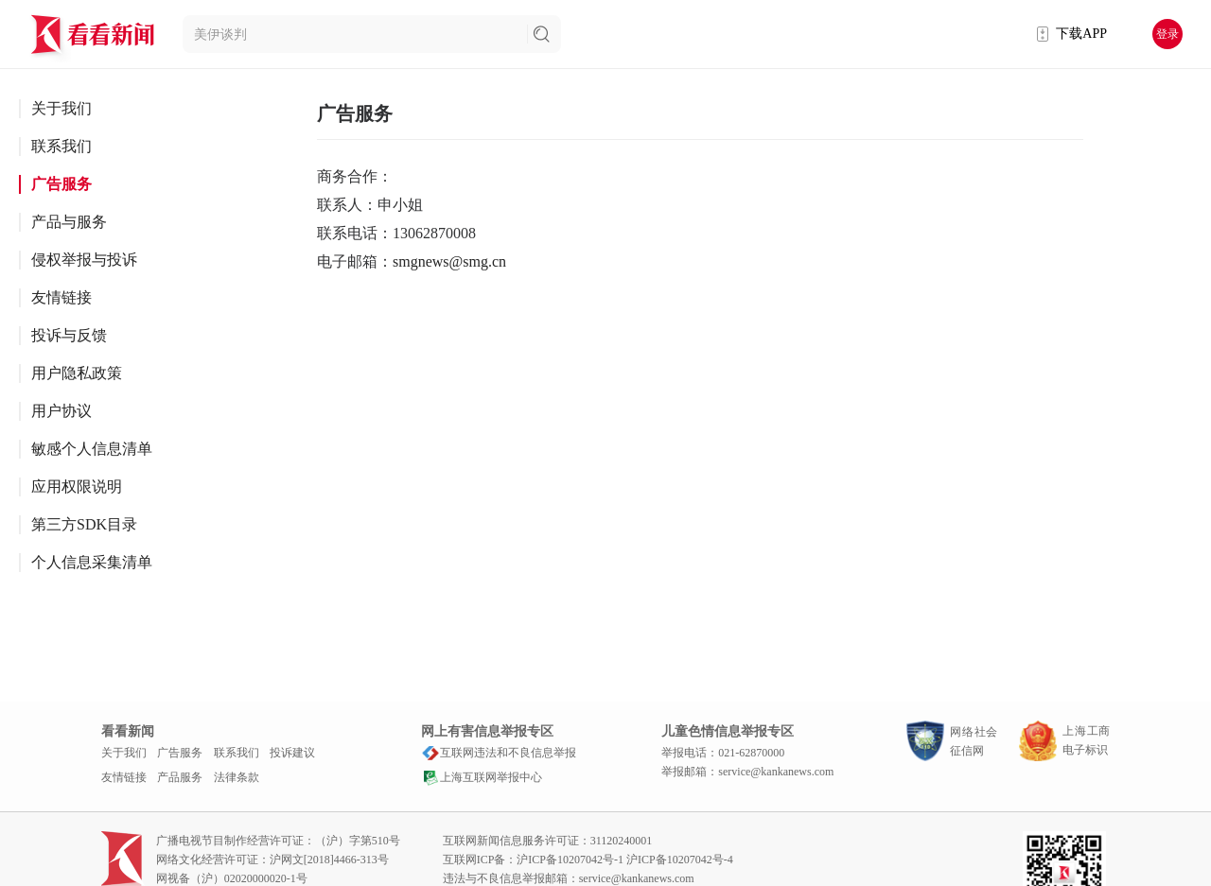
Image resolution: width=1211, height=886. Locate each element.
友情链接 (61, 297)
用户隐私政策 (76, 373)
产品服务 (179, 777)
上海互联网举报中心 (481, 777)
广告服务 (61, 184)
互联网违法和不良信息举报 (498, 752)
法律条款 (236, 777)
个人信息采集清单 (91, 562)
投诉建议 (292, 752)
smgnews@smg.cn (449, 261)
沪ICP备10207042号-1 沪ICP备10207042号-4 (624, 859)
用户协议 (61, 411)
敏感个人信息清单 (91, 449)
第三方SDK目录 (84, 524)
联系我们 (61, 146)
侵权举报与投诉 (84, 260)
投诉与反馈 (69, 335)
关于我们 (61, 108)
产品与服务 (69, 222)
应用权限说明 (76, 486)
